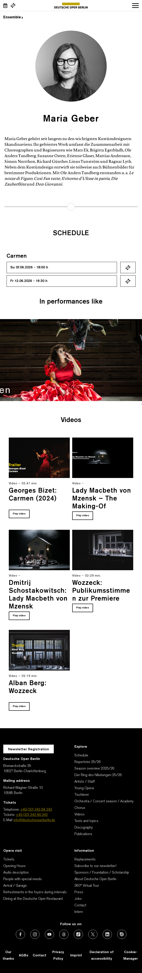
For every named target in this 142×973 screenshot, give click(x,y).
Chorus (79, 808)
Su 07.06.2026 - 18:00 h (29, 267)
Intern (78, 912)
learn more (71, 207)
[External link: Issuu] (121, 934)
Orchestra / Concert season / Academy (104, 801)
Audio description (16, 872)
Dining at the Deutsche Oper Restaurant (33, 899)
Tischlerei (81, 795)
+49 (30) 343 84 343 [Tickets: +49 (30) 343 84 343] (32, 815)
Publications (83, 834)
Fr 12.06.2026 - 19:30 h (28, 281)
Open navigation (135, 5)
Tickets (8, 859)
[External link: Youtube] (49, 934)
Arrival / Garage (15, 886)
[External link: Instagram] (35, 934)
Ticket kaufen (128, 267)
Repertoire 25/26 (87, 762)
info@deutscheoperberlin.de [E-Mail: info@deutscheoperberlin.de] (34, 820)
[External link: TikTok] (78, 934)
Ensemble (13, 17)
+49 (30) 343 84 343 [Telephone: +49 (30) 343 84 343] (36, 809)
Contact (80, 905)
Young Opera (84, 788)
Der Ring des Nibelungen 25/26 (98, 775)
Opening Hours (14, 866)
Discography (83, 827)
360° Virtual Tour (86, 886)
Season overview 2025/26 (94, 768)
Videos (79, 814)
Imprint (76, 955)
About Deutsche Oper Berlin (95, 879)
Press (78, 892)
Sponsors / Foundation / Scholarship (101, 872)
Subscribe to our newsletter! (95, 866)
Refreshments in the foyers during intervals (35, 892)
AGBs (23, 955)
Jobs (78, 899)
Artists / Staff (84, 782)
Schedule (81, 755)
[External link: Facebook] (20, 934)
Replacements (84, 859)
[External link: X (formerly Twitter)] (92, 934)
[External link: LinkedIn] (107, 934)
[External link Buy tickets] (13, 5)
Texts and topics (86, 821)
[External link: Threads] (63, 934)
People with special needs (22, 879)
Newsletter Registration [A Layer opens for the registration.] (28, 749)
